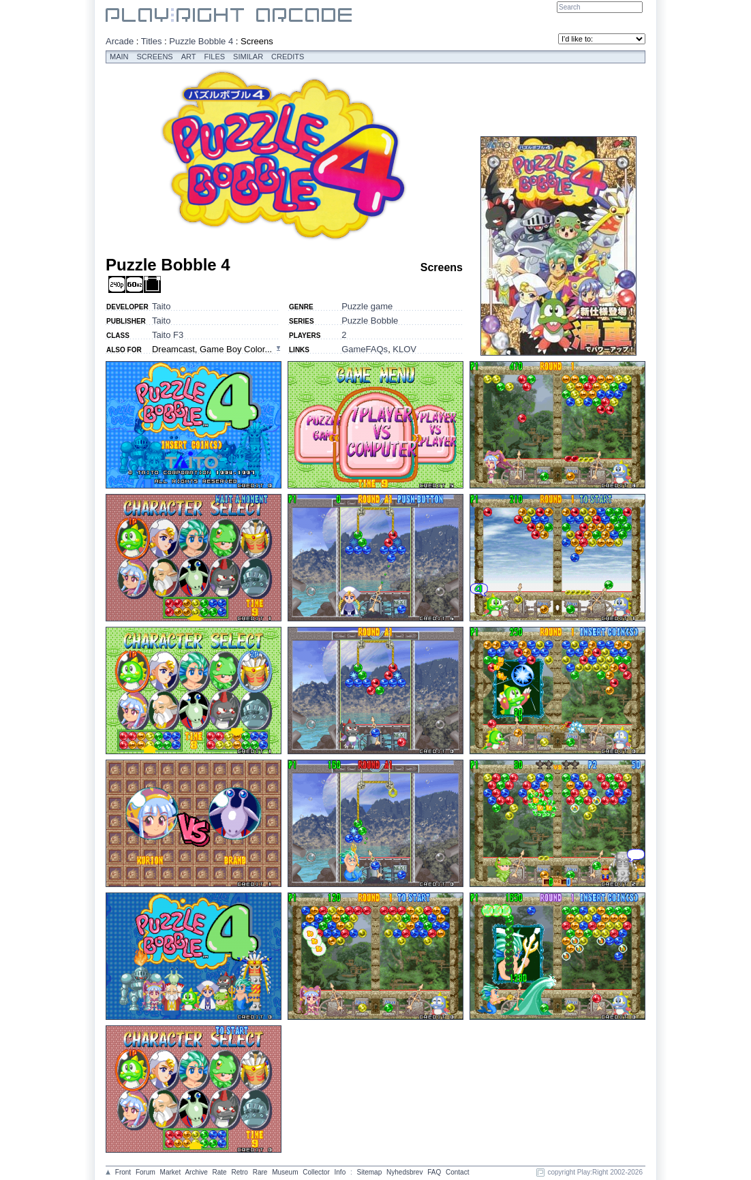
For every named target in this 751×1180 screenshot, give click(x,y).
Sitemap (369, 1172)
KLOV (404, 349)
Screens (155, 56)
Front (123, 1172)
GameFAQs (364, 349)
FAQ (434, 1172)
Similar (248, 56)
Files (215, 56)
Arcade (120, 41)
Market (170, 1172)
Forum (145, 1172)
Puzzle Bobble (369, 320)
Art (188, 56)
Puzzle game (367, 306)
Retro (239, 1172)
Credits (287, 56)
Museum (285, 1172)
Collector (316, 1172)
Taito (161, 306)
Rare (260, 1172)
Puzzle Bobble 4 (201, 41)
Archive (196, 1172)
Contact (457, 1172)
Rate (220, 1172)
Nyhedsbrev (404, 1172)
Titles (151, 41)
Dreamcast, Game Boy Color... (212, 349)
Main (119, 56)
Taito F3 (167, 335)
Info (340, 1172)
